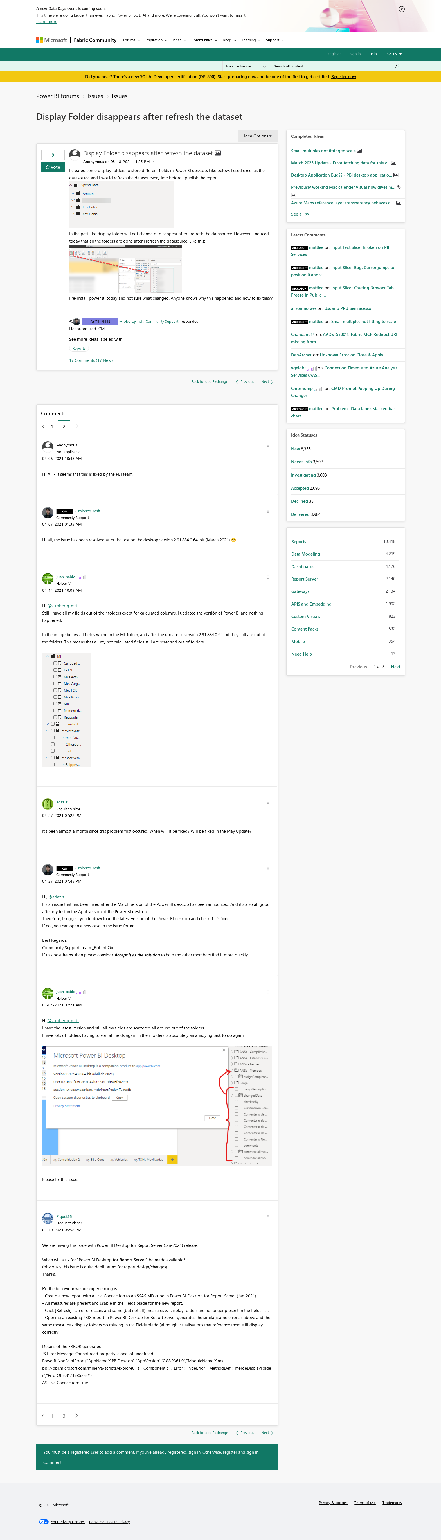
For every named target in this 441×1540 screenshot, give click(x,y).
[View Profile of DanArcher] (301, 355)
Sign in (355, 53)
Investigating (304, 475)
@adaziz (56, 897)
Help (373, 53)
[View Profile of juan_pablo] (65, 576)
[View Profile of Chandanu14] (303, 334)
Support (272, 39)
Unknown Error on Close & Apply (351, 355)
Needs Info (302, 461)
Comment (52, 1462)
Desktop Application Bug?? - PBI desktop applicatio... (342, 175)
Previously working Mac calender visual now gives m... (344, 187)
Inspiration (154, 39)
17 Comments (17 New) (91, 360)
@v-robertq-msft (63, 605)
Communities (202, 39)
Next (395, 666)
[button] (122, 204)
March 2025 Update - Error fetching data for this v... (341, 163)
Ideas (177, 39)
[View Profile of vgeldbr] (298, 368)
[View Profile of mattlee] (316, 247)
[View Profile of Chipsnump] (302, 388)
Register (334, 53)
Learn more (46, 21)
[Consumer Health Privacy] (109, 1522)
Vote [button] (55, 167)
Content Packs (304, 629)
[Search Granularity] (246, 66)
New (296, 448)
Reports (79, 348)
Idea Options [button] (256, 136)
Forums (129, 39)
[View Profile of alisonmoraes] (303, 308)
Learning (249, 39)
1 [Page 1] (52, 426)
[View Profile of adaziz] (62, 802)
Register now (343, 76)
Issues (95, 96)
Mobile (298, 641)
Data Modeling (305, 554)
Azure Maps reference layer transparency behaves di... (343, 203)
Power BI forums (57, 96)
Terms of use (365, 1502)
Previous (358, 666)
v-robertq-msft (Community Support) (149, 321)
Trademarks (392, 1502)
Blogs (227, 39)
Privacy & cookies (333, 1502)
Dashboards (302, 566)
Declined (300, 501)
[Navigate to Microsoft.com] (51, 40)
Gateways (300, 591)
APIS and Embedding (311, 604)
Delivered (301, 514)
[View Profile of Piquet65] (64, 1216)
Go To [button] (392, 53)
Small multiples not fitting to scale (324, 150)
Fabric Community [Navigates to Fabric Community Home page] (95, 40)
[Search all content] (337, 66)
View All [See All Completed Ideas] (300, 214)
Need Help (301, 654)
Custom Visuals (305, 616)
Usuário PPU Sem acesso (347, 308)
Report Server (304, 579)
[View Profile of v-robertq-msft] (87, 510)
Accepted (100, 321)
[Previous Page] (41, 426)
